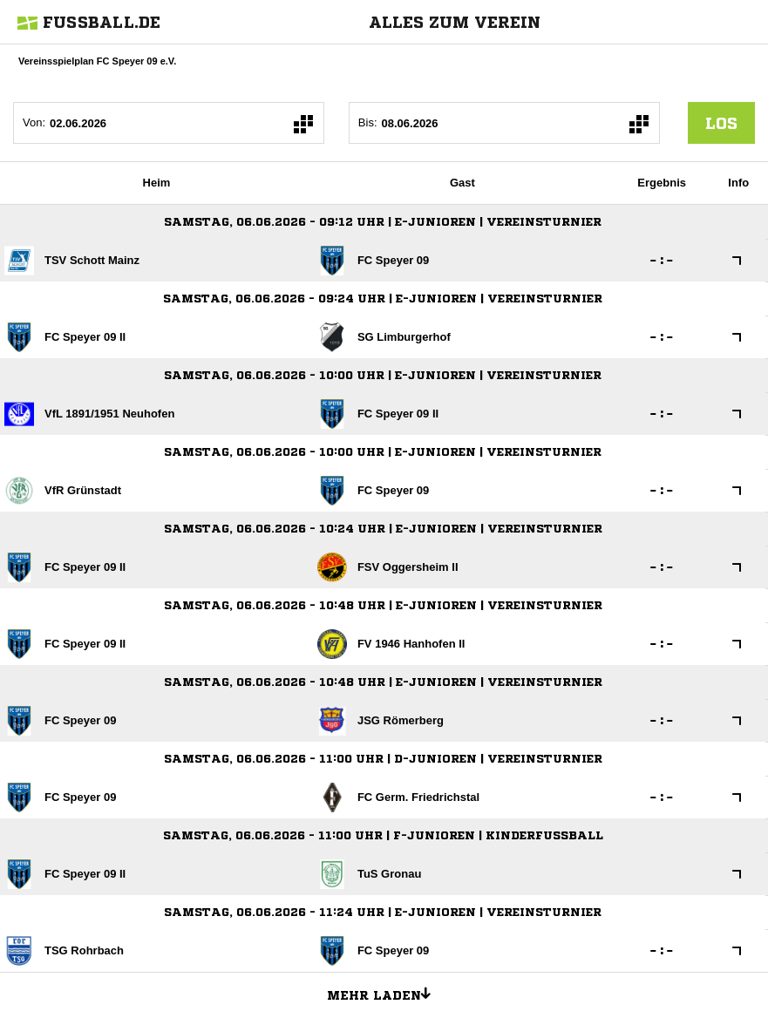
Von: (34, 122)
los (721, 123)
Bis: (367, 122)
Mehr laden (385, 992)
